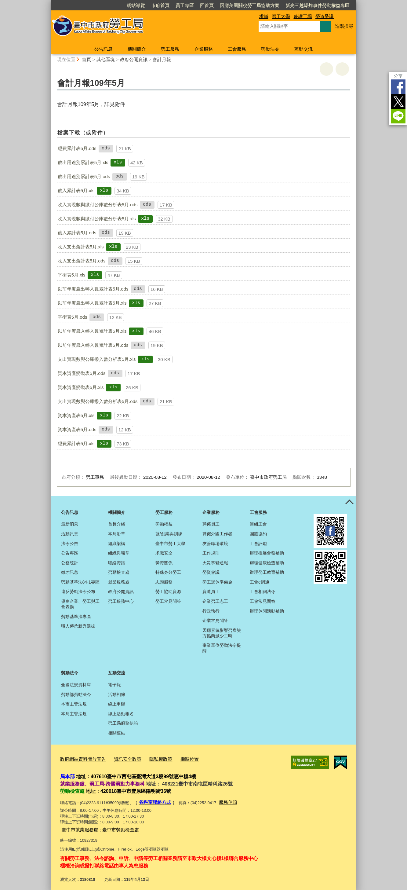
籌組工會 (258, 524)
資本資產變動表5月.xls (81, 387)
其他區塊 (105, 59)
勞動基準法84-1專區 (80, 582)
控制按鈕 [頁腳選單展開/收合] (349, 502)
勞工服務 (170, 49)
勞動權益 (164, 524)
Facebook (398, 86)
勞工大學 (281, 16)
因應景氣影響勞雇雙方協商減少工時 (221, 633)
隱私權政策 (149, 758)
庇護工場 (303, 16)
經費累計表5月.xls (76, 443)
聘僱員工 (211, 524)
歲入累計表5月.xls (76, 190)
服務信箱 (223, 800)
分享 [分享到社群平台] (398, 76)
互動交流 (303, 49)
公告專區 (69, 553)
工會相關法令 (262, 591)
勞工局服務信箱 (123, 723)
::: (48, 2)
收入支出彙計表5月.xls (81, 246)
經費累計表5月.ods (77, 148)
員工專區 (185, 5)
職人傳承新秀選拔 (78, 626)
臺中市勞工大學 (170, 543)
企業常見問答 (215, 620)
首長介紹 (116, 524)
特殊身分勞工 (168, 572)
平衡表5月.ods (72, 317)
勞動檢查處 (118, 572)
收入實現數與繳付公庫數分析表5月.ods (98, 204)
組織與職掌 (118, 553)
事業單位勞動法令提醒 (221, 648)
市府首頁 (160, 5)
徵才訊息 (69, 572)
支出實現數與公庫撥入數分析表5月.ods (98, 401)
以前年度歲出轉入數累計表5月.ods (93, 288)
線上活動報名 (121, 713)
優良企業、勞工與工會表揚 (80, 604)
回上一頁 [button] (342, 69)
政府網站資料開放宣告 (80, 758)
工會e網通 (259, 582)
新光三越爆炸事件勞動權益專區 (317, 5)
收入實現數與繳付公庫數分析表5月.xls (97, 218)
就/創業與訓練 (168, 533)
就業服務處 (118, 582)
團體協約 (258, 533)
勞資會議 (211, 572)
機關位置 (176, 758)
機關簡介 (137, 49)
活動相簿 (116, 694)
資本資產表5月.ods (77, 429)
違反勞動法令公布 (78, 591)
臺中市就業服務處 (77, 826)
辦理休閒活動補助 (267, 611)
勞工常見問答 (168, 601)
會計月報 (162, 59)
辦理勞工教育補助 (267, 572)
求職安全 (164, 553)
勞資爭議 (324, 16)
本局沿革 (116, 533)
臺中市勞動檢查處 (113, 826)
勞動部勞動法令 (76, 694)
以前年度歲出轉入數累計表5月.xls (92, 303)
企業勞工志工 (215, 601)
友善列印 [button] (326, 69)
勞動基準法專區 (76, 616)
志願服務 (164, 582)
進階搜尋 (344, 26)
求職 (263, 16)
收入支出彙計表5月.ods (82, 260)
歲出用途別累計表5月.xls (83, 162)
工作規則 (211, 553)
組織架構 (116, 543)
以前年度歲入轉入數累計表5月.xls (92, 331)
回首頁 (207, 5)
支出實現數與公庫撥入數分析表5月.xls (97, 359)
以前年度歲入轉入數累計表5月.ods (93, 345)
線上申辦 (116, 703)
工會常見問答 (262, 601)
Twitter (398, 101)
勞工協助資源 (168, 591)
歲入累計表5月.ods (77, 232)
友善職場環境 (215, 543)
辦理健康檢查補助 (267, 562)
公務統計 (69, 562)
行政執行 (211, 611)
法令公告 (69, 543)
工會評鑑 (258, 543)
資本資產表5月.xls (76, 415)
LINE (398, 116)
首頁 (86, 59)
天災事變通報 (215, 562)
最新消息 (69, 524)
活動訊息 (69, 533)
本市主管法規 (74, 703)
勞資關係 (164, 562)
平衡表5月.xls (71, 274)
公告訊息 (103, 49)
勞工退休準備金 (217, 582)
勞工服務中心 (121, 601)
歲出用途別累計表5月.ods (84, 176)
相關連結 (116, 733)
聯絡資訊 (116, 562)
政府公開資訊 (133, 59)
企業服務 (203, 49)
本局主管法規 (74, 713)
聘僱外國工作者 (217, 533)
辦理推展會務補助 (267, 553)
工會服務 (237, 49)
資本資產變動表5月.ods (82, 373)
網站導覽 (136, 5)
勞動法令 (270, 49)
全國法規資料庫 (76, 684)
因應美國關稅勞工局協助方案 (249, 5)
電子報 (114, 684)
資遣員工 (211, 591)
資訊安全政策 (120, 758)
